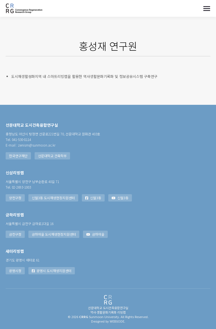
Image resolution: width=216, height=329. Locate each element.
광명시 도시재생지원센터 (51, 270)
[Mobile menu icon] (206, 8)
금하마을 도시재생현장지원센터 (54, 234)
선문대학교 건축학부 (52, 155)
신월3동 (93, 197)
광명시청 (15, 270)
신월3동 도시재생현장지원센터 (53, 197)
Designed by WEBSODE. (108, 321)
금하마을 (95, 234)
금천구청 (15, 234)
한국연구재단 (18, 155)
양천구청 (15, 197)
